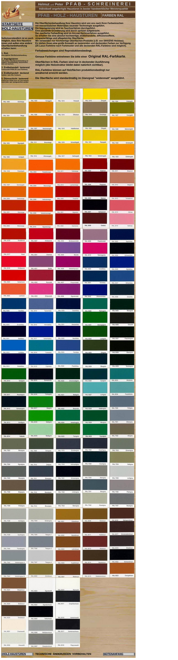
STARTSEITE (12, 24)
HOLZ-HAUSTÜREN (17, 28)
